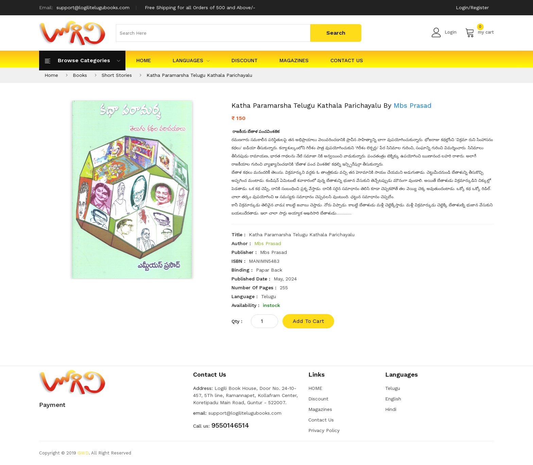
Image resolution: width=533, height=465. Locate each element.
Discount (244, 60)
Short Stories (117, 75)
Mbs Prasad (412, 105)
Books (80, 75)
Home (51, 75)
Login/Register (472, 7)
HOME (143, 60)
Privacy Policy (324, 430)
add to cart (308, 321)
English (393, 398)
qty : (236, 321)
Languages (191, 60)
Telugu (392, 388)
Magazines (294, 60)
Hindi (390, 409)
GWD (83, 452)
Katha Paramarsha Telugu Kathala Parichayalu (199, 75)
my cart (479, 32)
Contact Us (346, 60)
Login (444, 32)
